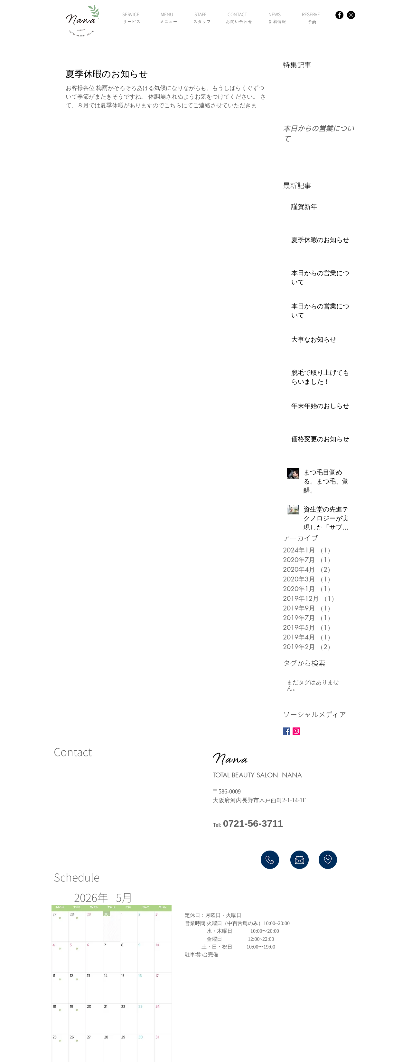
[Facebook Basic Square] (286, 731)
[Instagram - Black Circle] (351, 15)
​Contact (73, 751)
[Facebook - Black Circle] (339, 15)
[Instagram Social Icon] (296, 731)
